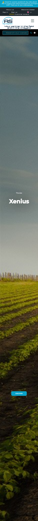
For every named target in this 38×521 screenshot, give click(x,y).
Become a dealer (28, 9)
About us (10, 9)
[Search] (15, 33)
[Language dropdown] (28, 12)
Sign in (5, 12)
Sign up (14, 12)
